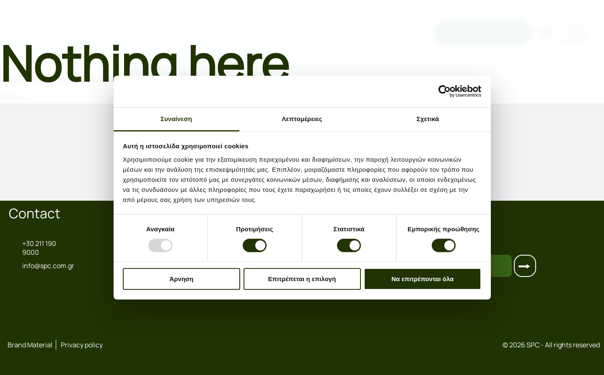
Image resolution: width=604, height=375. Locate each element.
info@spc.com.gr (37, 266)
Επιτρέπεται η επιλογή (302, 278)
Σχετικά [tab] (428, 118)
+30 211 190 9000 (32, 248)
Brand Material (30, 344)
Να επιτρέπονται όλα (422, 278)
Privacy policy (82, 344)
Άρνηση (181, 278)
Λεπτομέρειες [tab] (302, 118)
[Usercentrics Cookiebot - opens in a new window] (444, 91)
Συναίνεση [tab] (176, 118)
